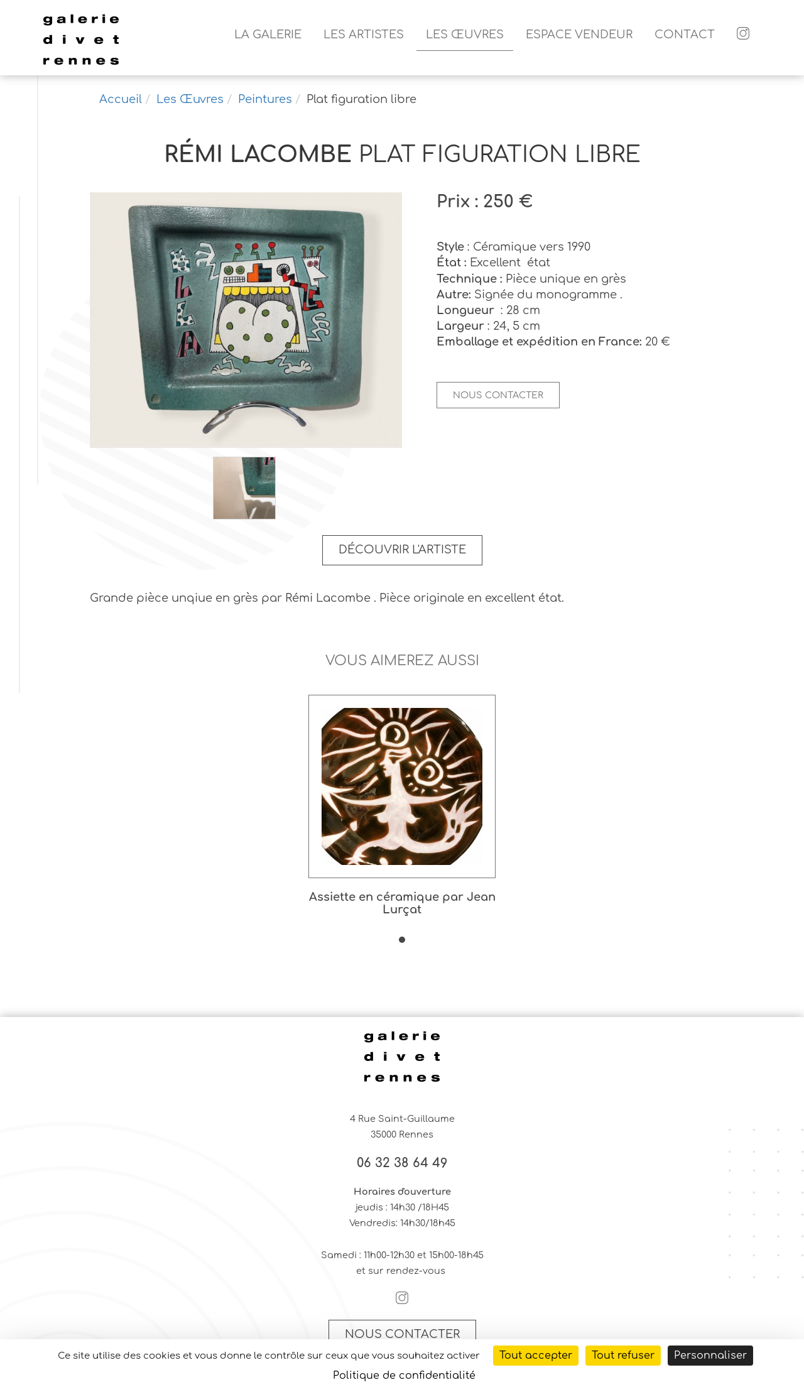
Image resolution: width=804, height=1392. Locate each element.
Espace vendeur (579, 34)
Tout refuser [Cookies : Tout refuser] (623, 1355)
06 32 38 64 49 (402, 1163)
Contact (685, 34)
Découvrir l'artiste (402, 549)
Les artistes (363, 34)
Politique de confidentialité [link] (404, 1375)
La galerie (268, 34)
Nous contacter (498, 395)
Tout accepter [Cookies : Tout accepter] (535, 1355)
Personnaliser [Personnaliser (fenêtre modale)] (710, 1355)
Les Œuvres (465, 34)
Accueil (120, 99)
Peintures (265, 99)
